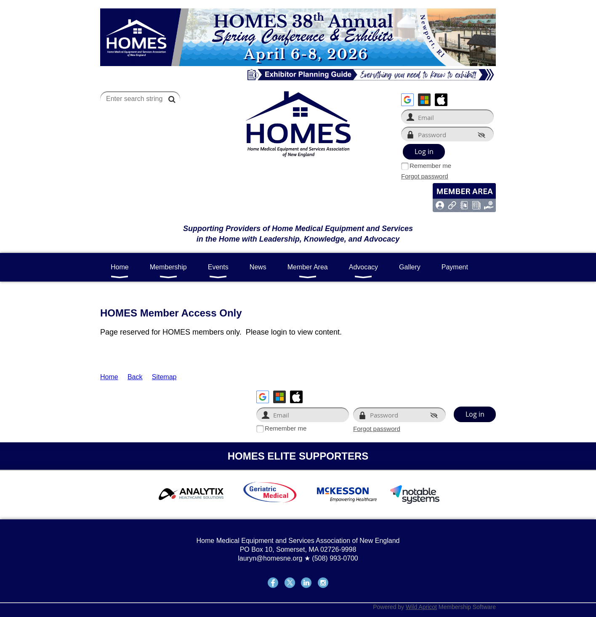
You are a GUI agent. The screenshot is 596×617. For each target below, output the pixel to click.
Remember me (430, 165)
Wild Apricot (421, 607)
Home (109, 376)
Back (135, 376)
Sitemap (164, 376)
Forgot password (424, 176)
